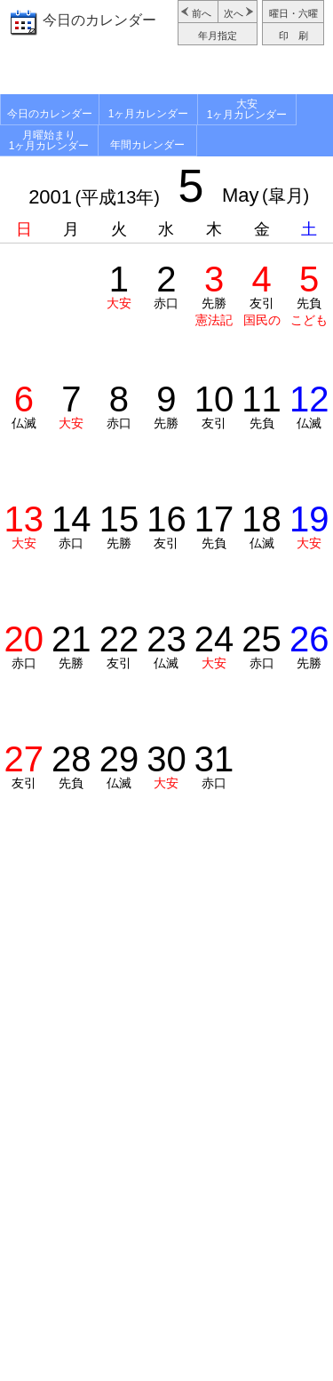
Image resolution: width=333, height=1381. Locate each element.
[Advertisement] (166, 72)
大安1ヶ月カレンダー (247, 109)
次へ (233, 13)
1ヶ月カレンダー (148, 114)
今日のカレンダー (99, 20)
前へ (201, 13)
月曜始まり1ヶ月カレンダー (49, 140)
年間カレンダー (147, 145)
